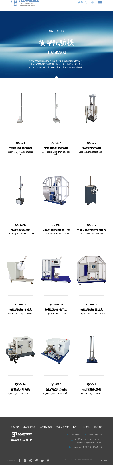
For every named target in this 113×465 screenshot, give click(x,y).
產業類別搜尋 (46, 427)
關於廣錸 (86, 427)
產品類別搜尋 (29, 427)
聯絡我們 (98, 427)
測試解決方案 (63, 427)
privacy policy (11, 460)
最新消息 (15, 427)
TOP (105, 460)
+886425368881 (76, 435)
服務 (75, 427)
